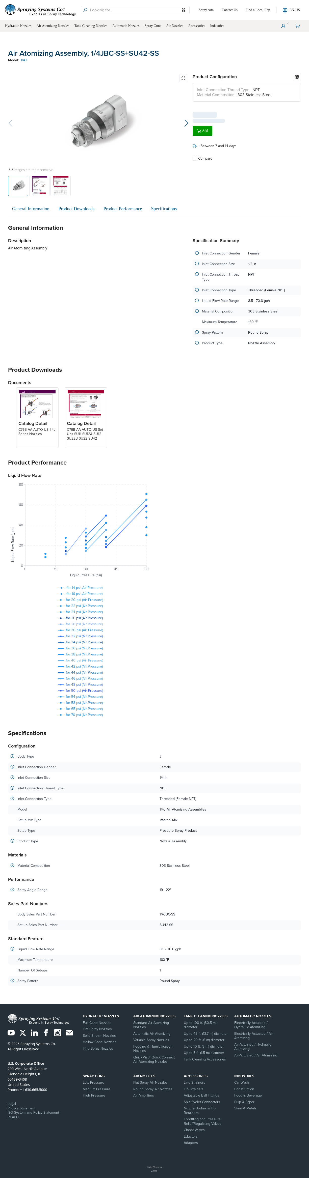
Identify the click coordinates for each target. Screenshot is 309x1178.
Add (202, 129)
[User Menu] (283, 26)
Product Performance (123, 208)
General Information (30, 208)
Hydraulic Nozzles (101, 1016)
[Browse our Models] (183, 10)
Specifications (164, 208)
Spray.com (206, 10)
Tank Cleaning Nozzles (205, 1016)
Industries (244, 1076)
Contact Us (230, 10)
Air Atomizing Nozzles (154, 1016)
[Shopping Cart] (297, 26)
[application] (80, 530)
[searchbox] (139, 10)
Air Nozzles (144, 1076)
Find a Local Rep (258, 10)
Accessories (196, 1076)
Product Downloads (76, 208)
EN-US (291, 10)
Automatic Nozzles (252, 1016)
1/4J (24, 60)
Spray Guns (94, 1076)
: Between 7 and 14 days (215, 144)
